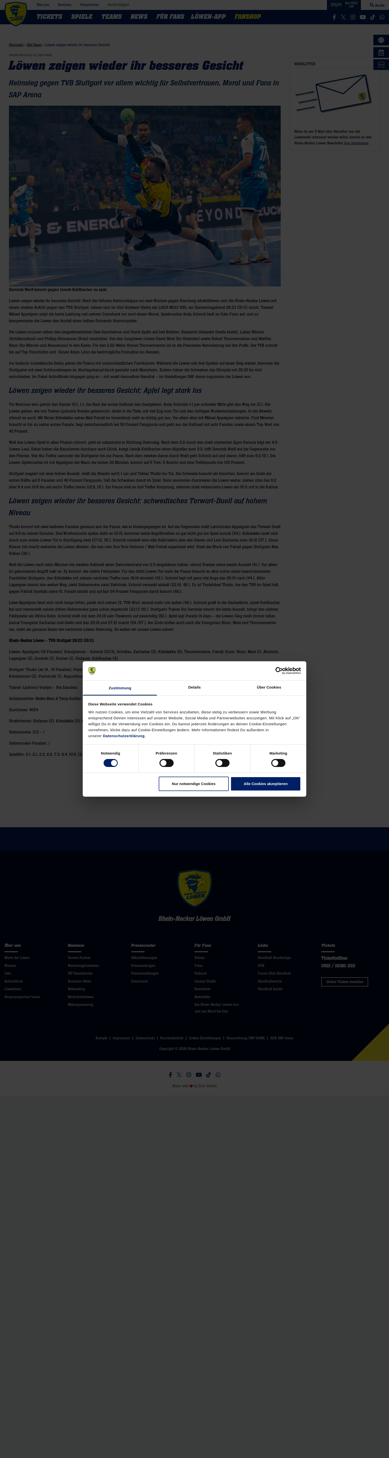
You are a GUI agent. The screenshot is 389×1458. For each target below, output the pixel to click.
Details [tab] (194, 687)
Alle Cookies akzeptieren (266, 784)
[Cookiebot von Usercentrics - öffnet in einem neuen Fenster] (279, 670)
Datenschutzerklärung (124, 736)
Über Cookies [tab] (269, 687)
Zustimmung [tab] (120, 688)
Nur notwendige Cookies (194, 784)
